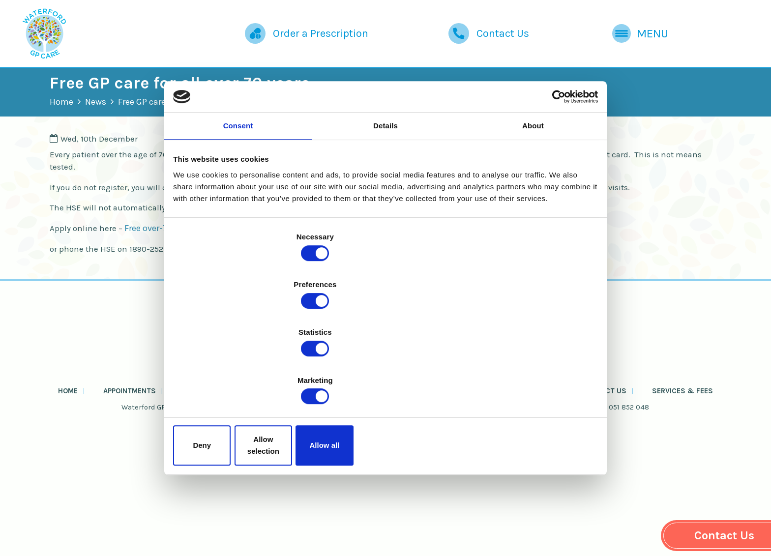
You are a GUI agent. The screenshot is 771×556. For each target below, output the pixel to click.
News (131, 121)
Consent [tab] (238, 208)
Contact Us (465, 39)
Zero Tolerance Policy (456, 518)
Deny (244, 374)
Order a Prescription (271, 39)
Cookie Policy (298, 518)
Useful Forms (328, 477)
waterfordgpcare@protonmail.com (509, 496)
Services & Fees (645, 477)
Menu (627, 39)
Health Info (393, 477)
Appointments (157, 477)
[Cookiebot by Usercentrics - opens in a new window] (553, 175)
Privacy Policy (367, 518)
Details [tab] (385, 208)
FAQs (491, 477)
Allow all (527, 374)
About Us (449, 477)
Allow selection (385, 374)
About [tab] (533, 208)
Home (97, 121)
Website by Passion (474, 537)
